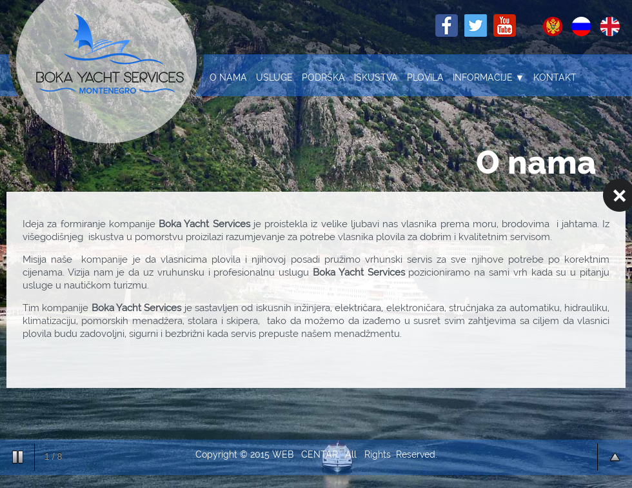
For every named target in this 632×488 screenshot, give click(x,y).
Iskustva (376, 77)
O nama (228, 77)
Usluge (274, 77)
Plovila (425, 77)
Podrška (323, 77)
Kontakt (555, 77)
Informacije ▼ (488, 77)
